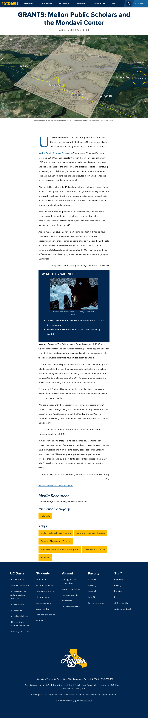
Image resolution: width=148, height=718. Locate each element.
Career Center (42, 608)
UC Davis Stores (17, 604)
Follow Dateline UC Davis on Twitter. (56, 485)
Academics (64, 3)
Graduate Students (45, 591)
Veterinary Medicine (19, 585)
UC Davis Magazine (71, 606)
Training (117, 585)
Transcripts (67, 600)
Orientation (41, 579)
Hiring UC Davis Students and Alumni (19, 623)
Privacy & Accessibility (61, 685)
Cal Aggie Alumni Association (69, 581)
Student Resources (44, 585)
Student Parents (43, 597)
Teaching (92, 585)
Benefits (92, 597)
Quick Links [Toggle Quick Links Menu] (139, 3)
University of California (110, 685)
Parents (39, 620)
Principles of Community (86, 685)
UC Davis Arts (16, 610)
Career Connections (71, 589)
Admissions (47, 3)
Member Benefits (70, 594)
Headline (45, 557)
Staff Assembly (121, 603)
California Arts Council (94, 549)
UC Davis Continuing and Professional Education (19, 595)
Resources (93, 579)
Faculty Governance (97, 603)
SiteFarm (87, 700)
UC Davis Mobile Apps (20, 616)
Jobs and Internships (45, 614)
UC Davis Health (17, 579)
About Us (28, 3)
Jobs (116, 597)
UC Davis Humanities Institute (90, 532)
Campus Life (99, 3)
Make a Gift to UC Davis (21, 631)
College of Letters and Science (55, 541)
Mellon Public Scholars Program (54, 153)
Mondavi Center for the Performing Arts (59, 549)
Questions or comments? (37, 685)
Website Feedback (122, 608)
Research (81, 3)
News (114, 3)
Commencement (43, 603)
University (45, 516)
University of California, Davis (48, 679)
